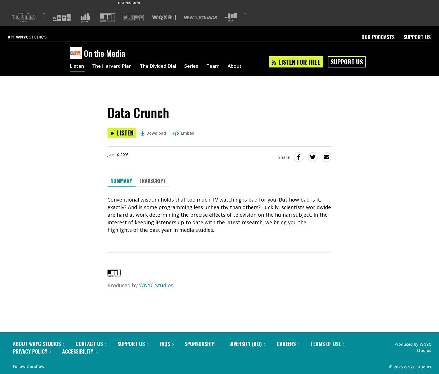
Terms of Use (327, 343)
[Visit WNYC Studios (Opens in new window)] (107, 17)
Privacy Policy (32, 351)
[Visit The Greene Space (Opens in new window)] (231, 18)
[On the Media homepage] (77, 53)
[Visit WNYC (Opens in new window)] (62, 17)
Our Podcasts (377, 37)
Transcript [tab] (152, 180)
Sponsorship (201, 343)
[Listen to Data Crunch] (122, 133)
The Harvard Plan (114, 66)
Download (153, 133)
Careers (288, 343)
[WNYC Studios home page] (34, 36)
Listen (77, 66)
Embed (183, 133)
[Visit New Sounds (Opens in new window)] (200, 18)
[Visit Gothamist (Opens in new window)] (85, 18)
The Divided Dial (164, 66)
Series (199, 66)
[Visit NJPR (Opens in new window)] (133, 18)
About (245, 66)
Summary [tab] (121, 180)
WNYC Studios (156, 285)
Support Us (417, 37)
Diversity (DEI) (247, 343)
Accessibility (79, 351)
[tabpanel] (219, 215)
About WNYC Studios (38, 343)
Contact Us (91, 343)
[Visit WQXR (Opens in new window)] (164, 17)
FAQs (167, 343)
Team (222, 66)
